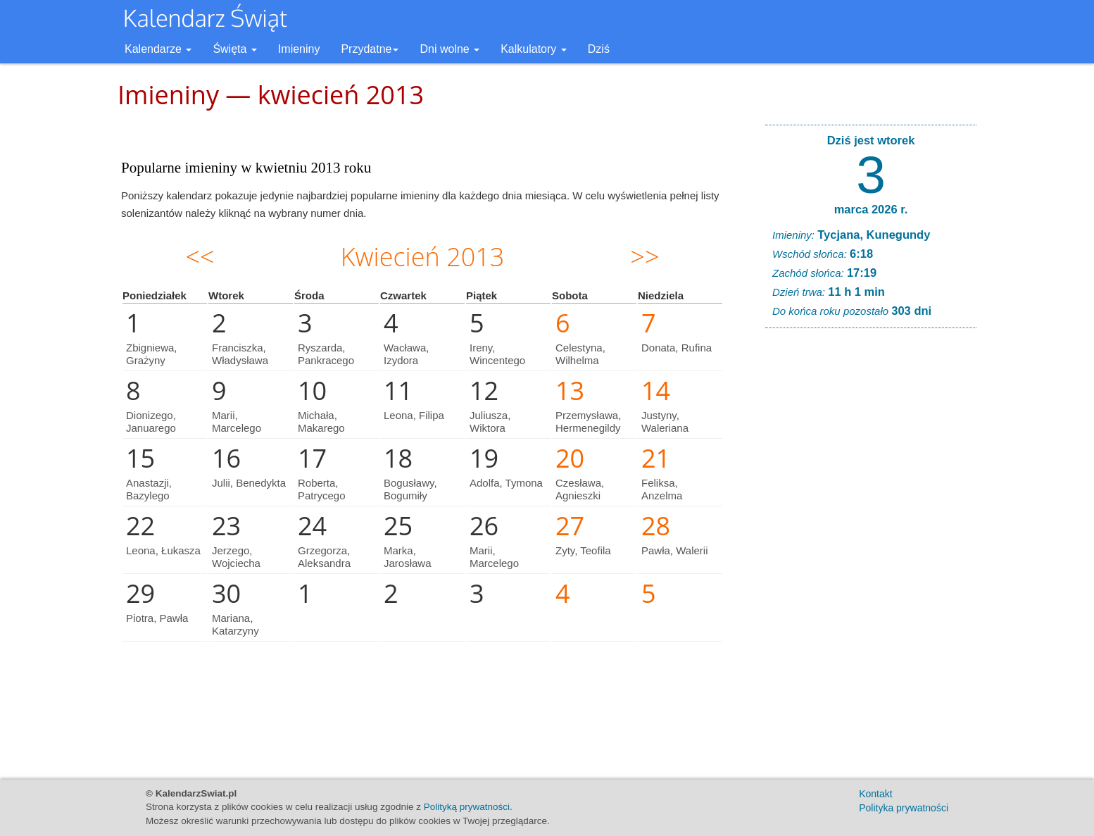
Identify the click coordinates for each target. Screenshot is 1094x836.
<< (200, 256)
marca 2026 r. (871, 209)
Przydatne (369, 49)
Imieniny (299, 49)
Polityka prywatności (903, 807)
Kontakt (875, 793)
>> (644, 256)
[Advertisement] (870, 553)
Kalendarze (158, 49)
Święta (234, 49)
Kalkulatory (534, 49)
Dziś (599, 49)
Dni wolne (449, 49)
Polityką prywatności (467, 806)
